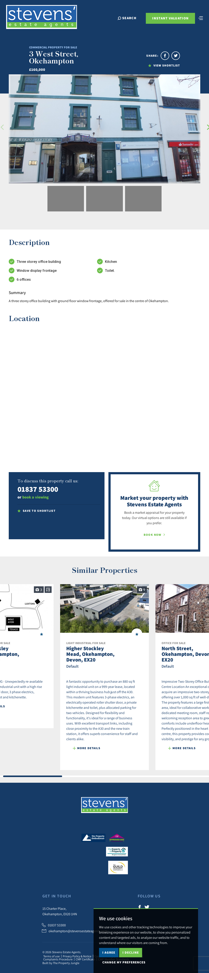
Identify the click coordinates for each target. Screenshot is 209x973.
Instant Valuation (166, 23)
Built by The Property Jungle (60, 963)
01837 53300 (37, 489)
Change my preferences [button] (123, 962)
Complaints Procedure (58, 959)
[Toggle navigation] (197, 22)
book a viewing (35, 497)
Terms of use (51, 956)
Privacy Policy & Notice (77, 956)
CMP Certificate (85, 959)
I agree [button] (108, 952)
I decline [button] (130, 952)
